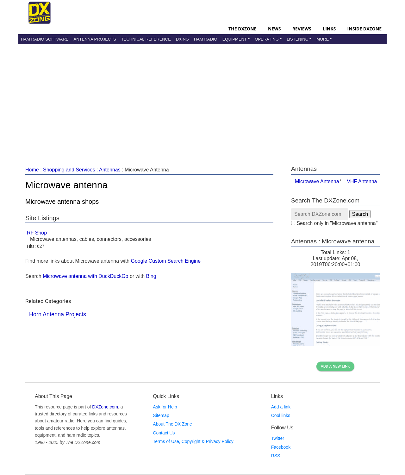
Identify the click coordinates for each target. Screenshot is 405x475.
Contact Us (164, 432)
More (322, 39)
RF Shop (37, 232)
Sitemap (161, 415)
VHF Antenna (362, 181)
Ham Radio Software (44, 39)
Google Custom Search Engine (166, 261)
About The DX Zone (172, 424)
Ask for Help (165, 406)
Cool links (280, 415)
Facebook (280, 447)
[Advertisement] (202, 98)
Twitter (277, 438)
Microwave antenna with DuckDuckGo (85, 276)
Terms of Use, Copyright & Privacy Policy (193, 441)
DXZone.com (105, 406)
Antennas (110, 169)
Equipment (234, 39)
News (274, 29)
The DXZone (242, 29)
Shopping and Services (69, 169)
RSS (275, 455)
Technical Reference (146, 39)
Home (32, 169)
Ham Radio (205, 39)
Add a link (280, 406)
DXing (182, 39)
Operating (267, 39)
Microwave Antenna (317, 181)
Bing (151, 276)
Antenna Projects (94, 39)
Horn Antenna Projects (57, 314)
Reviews (301, 29)
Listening (297, 39)
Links (329, 29)
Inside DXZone (364, 29)
